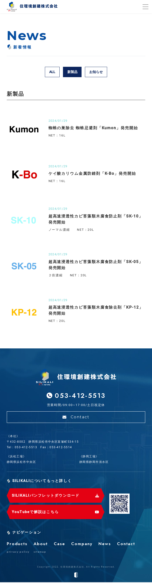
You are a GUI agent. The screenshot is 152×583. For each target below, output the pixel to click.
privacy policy (18, 552)
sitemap (40, 552)
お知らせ (96, 72)
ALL (52, 72)
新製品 (72, 72)
